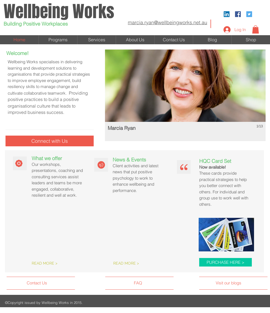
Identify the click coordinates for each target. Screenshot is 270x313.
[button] (255, 29)
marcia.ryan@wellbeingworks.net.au (167, 22)
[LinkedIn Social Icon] (226, 14)
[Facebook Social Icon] (238, 14)
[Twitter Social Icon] (249, 14)
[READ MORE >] (56, 263)
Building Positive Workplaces (36, 24)
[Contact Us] (47, 283)
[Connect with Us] (50, 141)
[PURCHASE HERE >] (225, 262)
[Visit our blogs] (240, 283)
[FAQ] (150, 283)
